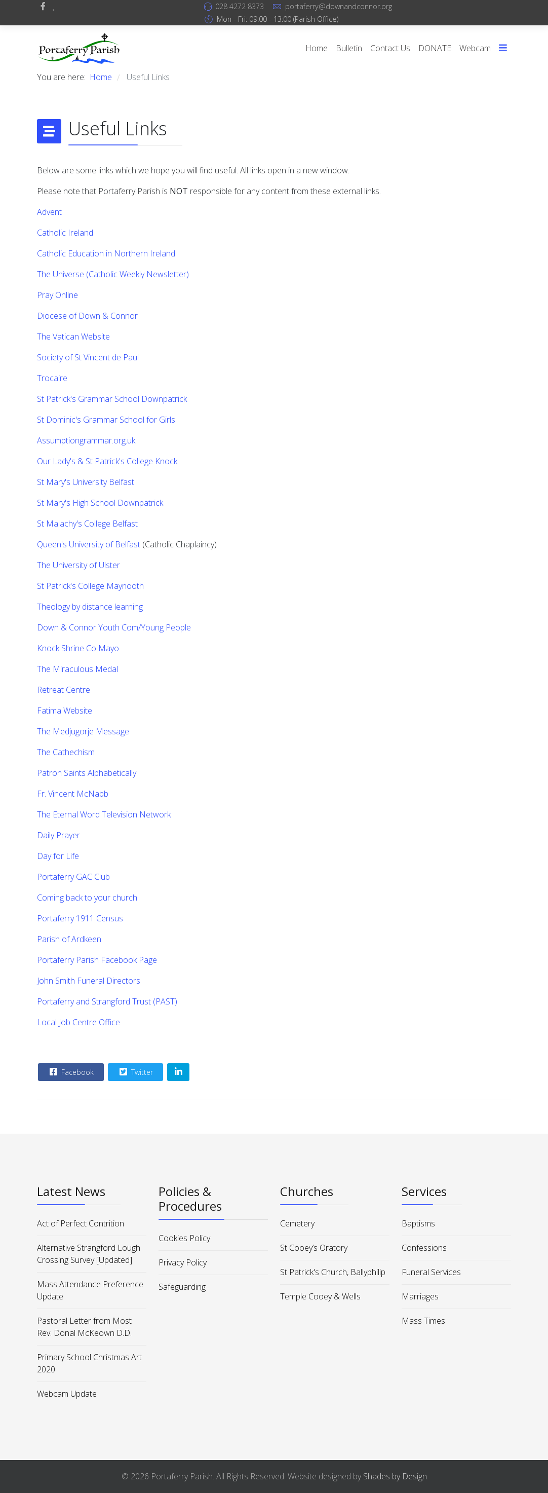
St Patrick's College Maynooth (90, 585)
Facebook (70, 1072)
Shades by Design (395, 1476)
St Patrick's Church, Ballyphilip (332, 1272)
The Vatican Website (73, 336)
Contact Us (390, 48)
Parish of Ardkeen (69, 939)
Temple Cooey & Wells (320, 1296)
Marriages (420, 1296)
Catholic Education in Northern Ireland (106, 253)
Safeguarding (182, 1286)
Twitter (135, 1072)
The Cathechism (66, 752)
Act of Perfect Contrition (80, 1223)
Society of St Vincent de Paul (88, 357)
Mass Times (423, 1320)
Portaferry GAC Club (73, 876)
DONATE (434, 48)
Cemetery (297, 1223)
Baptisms (418, 1223)
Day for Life (58, 856)
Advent (49, 211)
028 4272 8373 (239, 6)
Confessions (424, 1247)
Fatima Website (64, 710)
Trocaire (52, 378)
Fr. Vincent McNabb (72, 793)
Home (316, 48)
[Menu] (503, 48)
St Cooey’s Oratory (313, 1247)
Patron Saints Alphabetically (86, 772)
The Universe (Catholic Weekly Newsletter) (113, 274)
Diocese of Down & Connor (87, 315)
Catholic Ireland (65, 232)
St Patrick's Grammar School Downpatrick (112, 398)
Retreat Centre (63, 689)
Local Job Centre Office (78, 1022)
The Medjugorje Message (83, 731)
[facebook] (43, 6)
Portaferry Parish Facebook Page (97, 959)
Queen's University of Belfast (88, 544)
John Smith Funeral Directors (88, 980)
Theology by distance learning (90, 606)
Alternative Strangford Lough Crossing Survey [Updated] (88, 1253)
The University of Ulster (78, 565)
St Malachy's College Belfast (87, 523)
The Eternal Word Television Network (104, 814)
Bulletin (349, 48)
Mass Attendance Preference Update (90, 1290)
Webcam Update (67, 1393)
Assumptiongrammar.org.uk (86, 440)
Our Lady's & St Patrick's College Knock (107, 461)
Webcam (475, 48)
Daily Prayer (58, 835)
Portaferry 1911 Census (80, 918)
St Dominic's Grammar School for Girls (106, 419)
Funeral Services (431, 1272)
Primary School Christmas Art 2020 (89, 1363)
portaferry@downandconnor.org (338, 6)
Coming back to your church (87, 897)
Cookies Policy (184, 1238)
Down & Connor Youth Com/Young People (114, 627)
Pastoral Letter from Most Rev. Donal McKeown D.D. (84, 1326)
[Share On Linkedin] (178, 1072)
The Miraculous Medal (77, 669)
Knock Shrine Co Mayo (78, 648)
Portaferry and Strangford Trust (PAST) (107, 1001)
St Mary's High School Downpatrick (100, 502)
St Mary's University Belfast (85, 482)
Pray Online (57, 295)
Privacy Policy (183, 1262)
